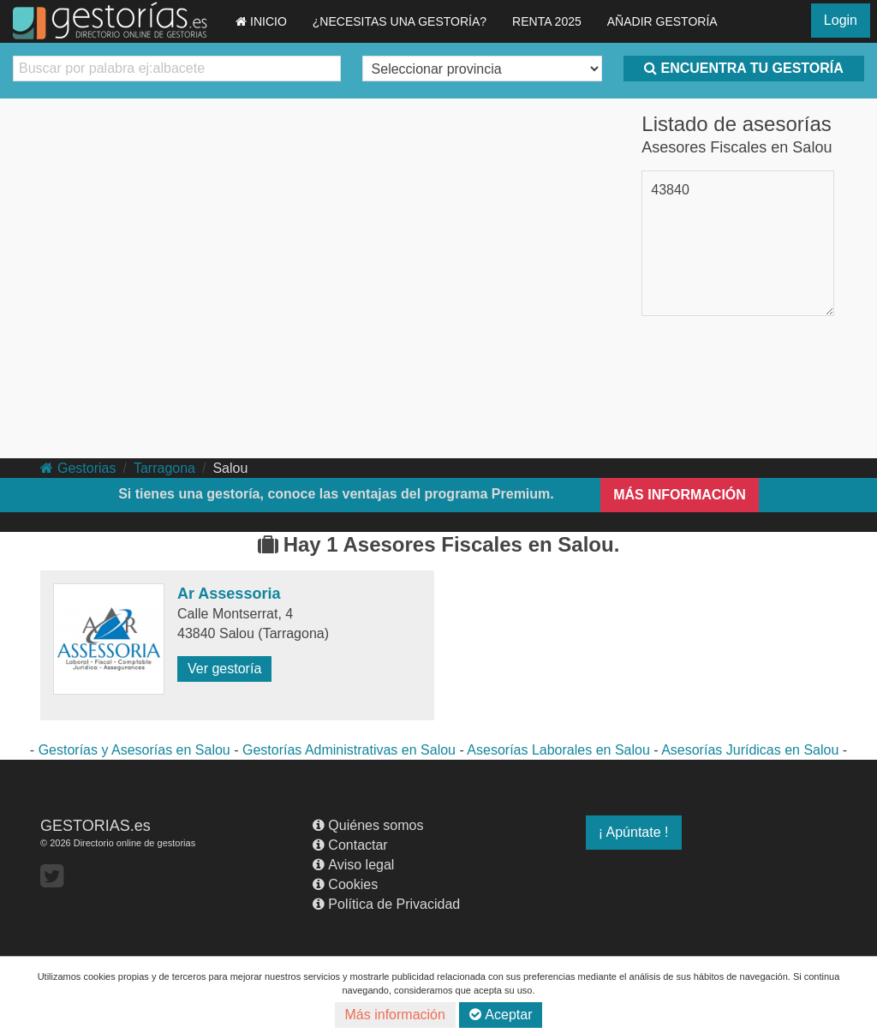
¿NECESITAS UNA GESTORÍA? (399, 21)
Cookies (345, 884)
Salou (230, 468)
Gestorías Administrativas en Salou (349, 750)
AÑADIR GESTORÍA (662, 21)
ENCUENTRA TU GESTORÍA (743, 68)
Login (840, 20)
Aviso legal (353, 864)
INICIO (261, 21)
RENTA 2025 (547, 21)
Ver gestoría (224, 668)
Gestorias (78, 468)
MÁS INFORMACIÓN (679, 494)
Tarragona (164, 468)
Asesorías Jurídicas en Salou (749, 750)
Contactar (350, 845)
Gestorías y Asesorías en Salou (134, 750)
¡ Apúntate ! (634, 832)
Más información (395, 1014)
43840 (670, 189)
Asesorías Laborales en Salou (558, 750)
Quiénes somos (368, 825)
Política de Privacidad (386, 904)
